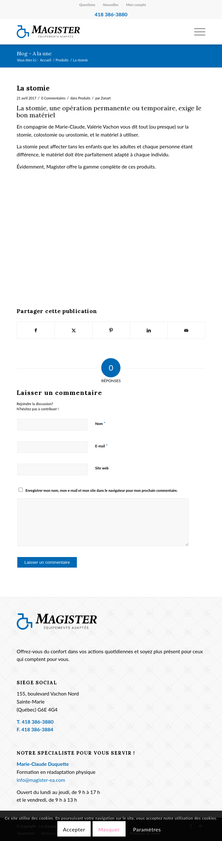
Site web (102, 468)
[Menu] (196, 31)
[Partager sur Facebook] (35, 330)
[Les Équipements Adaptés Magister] (92, 31)
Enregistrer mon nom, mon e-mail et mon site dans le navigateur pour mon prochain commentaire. (101, 490)
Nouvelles (111, 5)
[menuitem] (87, 4)
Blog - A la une (34, 53)
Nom (100, 423)
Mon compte (136, 5)
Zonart (106, 98)
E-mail (101, 445)
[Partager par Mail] (186, 330)
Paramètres (147, 829)
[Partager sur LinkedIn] (148, 330)
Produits (84, 98)
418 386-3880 (37, 722)
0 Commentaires (53, 98)
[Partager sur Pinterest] (111, 330)
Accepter (74, 829)
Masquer (109, 829)
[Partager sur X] (73, 330)
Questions (87, 5)
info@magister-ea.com (41, 780)
